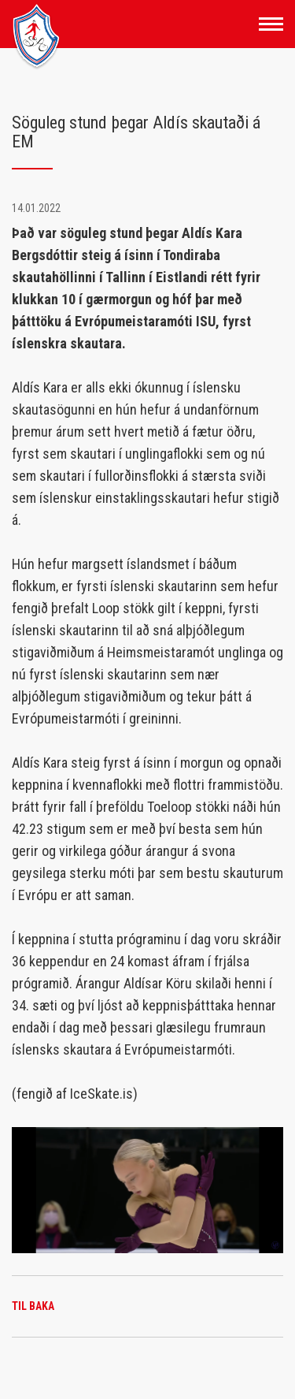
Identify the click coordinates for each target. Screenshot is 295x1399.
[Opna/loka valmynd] (271, 24)
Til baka (33, 1306)
